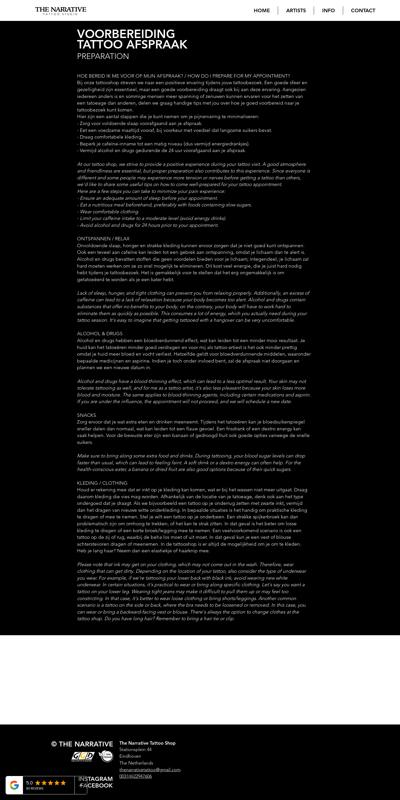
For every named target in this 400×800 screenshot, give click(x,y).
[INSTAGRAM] (96, 778)
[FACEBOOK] (97, 785)
